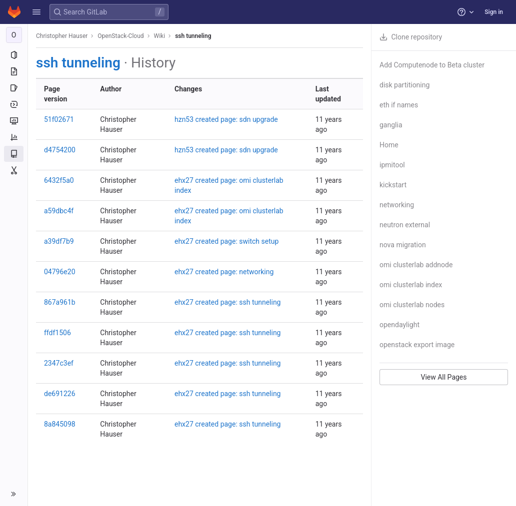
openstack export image (417, 345)
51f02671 (59, 119)
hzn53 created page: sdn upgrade (226, 119)
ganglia (391, 125)
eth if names (399, 105)
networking (397, 205)
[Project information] (14, 55)
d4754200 (60, 150)
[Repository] (14, 71)
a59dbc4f (59, 211)
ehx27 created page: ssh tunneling (227, 302)
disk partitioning (405, 85)
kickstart (393, 185)
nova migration (403, 245)
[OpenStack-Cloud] (14, 35)
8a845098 (60, 424)
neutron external (405, 225)
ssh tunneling (193, 35)
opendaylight (400, 325)
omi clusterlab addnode (416, 265)
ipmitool (392, 165)
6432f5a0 (59, 180)
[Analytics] (14, 137)
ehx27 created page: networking (224, 272)
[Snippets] (14, 170)
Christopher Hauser (62, 35)
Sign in (493, 11)
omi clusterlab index (411, 285)
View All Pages (443, 377)
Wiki (160, 35)
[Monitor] (14, 121)
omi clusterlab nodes (412, 305)
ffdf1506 (57, 333)
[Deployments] (14, 104)
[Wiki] (14, 154)
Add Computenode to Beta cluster (432, 65)
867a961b (60, 302)
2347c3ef (59, 363)
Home (389, 145)
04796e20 (60, 272)
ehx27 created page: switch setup (226, 241)
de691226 (60, 394)
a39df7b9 (59, 241)
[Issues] (14, 88)
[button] (36, 12)
